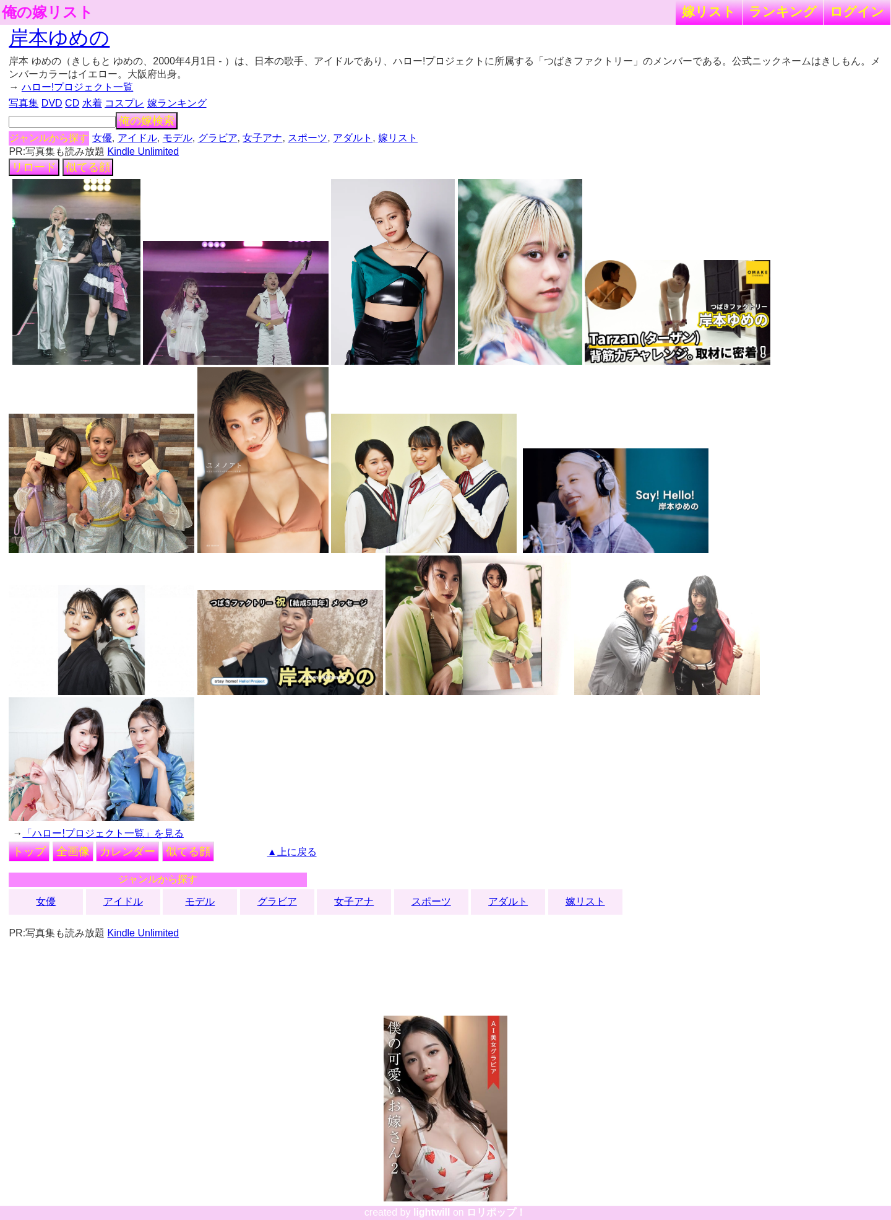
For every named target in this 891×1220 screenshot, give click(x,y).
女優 (102, 138)
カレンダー (127, 851)
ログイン (857, 11)
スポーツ (307, 138)
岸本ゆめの (59, 38)
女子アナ (262, 138)
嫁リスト (709, 11)
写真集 (23, 103)
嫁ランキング (177, 103)
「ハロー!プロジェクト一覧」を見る (102, 833)
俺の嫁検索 (146, 121)
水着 (92, 103)
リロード (34, 167)
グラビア (218, 138)
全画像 (73, 851)
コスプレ (124, 103)
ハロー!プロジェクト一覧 (77, 87)
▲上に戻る (292, 852)
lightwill (431, 1212)
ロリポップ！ (496, 1212)
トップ (29, 851)
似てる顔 (88, 167)
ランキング (783, 11)
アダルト (352, 138)
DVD (51, 103)
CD (72, 103)
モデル (177, 138)
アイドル (137, 138)
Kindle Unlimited (143, 151)
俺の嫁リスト (47, 12)
